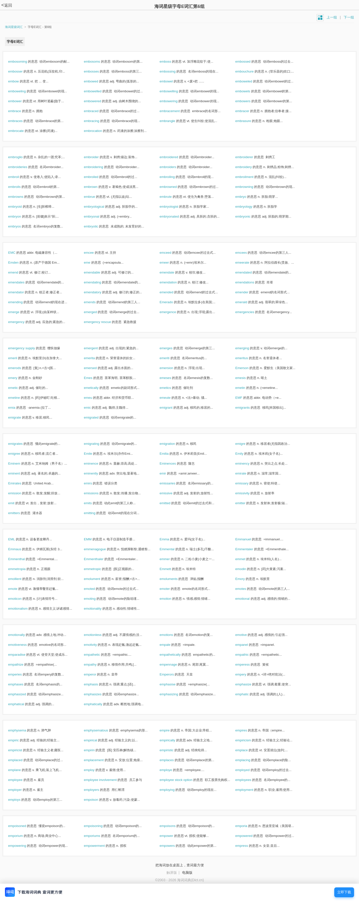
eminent (19, 473)
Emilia (169, 453)
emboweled (249, 81)
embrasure (248, 121)
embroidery (248, 167)
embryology (249, 206)
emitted (170, 503)
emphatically (98, 704)
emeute (170, 398)
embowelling (174, 91)
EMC (17, 252)
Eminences (173, 463)
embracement (175, 111)
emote (18, 589)
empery (246, 674)
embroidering (99, 167)
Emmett (171, 569)
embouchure (249, 71)
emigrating (97, 444)
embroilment (249, 177)
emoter (170, 589)
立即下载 (344, 892)
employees (248, 780)
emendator (21, 292)
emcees (246, 252)
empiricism (248, 740)
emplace (246, 750)
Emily (244, 453)
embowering (174, 101)
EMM (93, 539)
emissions (96, 493)
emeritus (247, 358)
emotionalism (23, 608)
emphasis (96, 684)
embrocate (21, 131)
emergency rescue (102, 322)
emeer (169, 262)
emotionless (98, 635)
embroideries (23, 167)
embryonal (97, 216)
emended (172, 292)
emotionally (21, 635)
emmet (245, 559)
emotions (172, 635)
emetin (245, 388)
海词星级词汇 (14, 27)
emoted (94, 589)
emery (18, 378)
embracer (247, 111)
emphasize (248, 684)
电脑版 (187, 873)
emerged (95, 312)
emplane (19, 770)
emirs (93, 483)
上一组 (332, 17)
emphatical (21, 704)
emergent (96, 348)
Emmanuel (248, 539)
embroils (19, 187)
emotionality (98, 608)
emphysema (22, 730)
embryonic (248, 216)
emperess (247, 664)
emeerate (247, 262)
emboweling (22, 91)
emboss (171, 61)
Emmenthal (21, 559)
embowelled (98, 91)
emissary (247, 483)
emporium (20, 836)
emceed (171, 252)
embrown (96, 187)
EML (16, 539)
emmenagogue (100, 549)
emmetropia (22, 569)
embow (18, 81)
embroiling (172, 177)
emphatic (247, 694)
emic (92, 407)
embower (20, 101)
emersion (172, 368)
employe (171, 770)
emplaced (20, 760)
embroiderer (249, 157)
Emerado (172, 302)
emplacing (248, 760)
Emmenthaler (99, 559)
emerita (94, 358)
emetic (18, 388)
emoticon (20, 599)
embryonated (175, 216)
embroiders (173, 167)
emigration (173, 444)
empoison (96, 799)
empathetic (97, 654)
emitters (19, 513)
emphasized (22, 694)
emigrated (96, 417)
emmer (170, 559)
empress (247, 846)
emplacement (99, 760)
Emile (93, 453)
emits (93, 503)
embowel (171, 81)
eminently (96, 473)
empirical (96, 740)
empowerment (99, 846)
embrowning (249, 187)
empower (172, 836)
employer (20, 790)
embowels (248, 91)
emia (17, 407)
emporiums (97, 836)
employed (247, 770)
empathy (95, 664)
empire (170, 730)
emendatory (98, 292)
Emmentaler (249, 549)
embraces (20, 121)
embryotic (96, 226)
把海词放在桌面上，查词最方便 (179, 865)
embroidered (174, 157)
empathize (21, 664)
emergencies (250, 312)
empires (246, 730)
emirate (246, 473)
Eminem (19, 463)
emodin (246, 569)
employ (94, 770)
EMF (244, 398)
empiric (18, 740)
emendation (173, 282)
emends (95, 302)
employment (249, 790)
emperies (20, 674)
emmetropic (98, 569)
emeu (93, 398)
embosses (96, 71)
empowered (249, 836)
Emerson (247, 368)
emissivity (247, 493)
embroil (18, 177)
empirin (94, 750)
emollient (20, 579)
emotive (246, 635)
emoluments (174, 579)
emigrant (171, 407)
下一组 (349, 17)
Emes (93, 378)
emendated (248, 272)
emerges (171, 348)
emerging (247, 348)
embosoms (97, 61)
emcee (94, 252)
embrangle (173, 121)
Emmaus (20, 549)
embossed (248, 61)
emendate (172, 272)
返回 (6, 5)
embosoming (23, 61)
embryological (99, 206)
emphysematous (101, 730)
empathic (247, 654)
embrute (171, 197)
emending (20, 302)
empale (170, 645)
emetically (96, 388)
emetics (171, 388)
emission (20, 493)
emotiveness (22, 645)
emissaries (173, 483)
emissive (171, 493)
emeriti (170, 358)
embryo (246, 197)
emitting (95, 513)
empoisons (173, 826)
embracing (97, 121)
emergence (173, 312)
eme (92, 262)
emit (16, 503)
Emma (170, 539)
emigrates (20, 444)
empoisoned (22, 826)
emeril (18, 358)
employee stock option (181, 780)
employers (97, 790)
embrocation (98, 131)
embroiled (96, 177)
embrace (20, 111)
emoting (95, 599)
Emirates (20, 483)
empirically (173, 740)
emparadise (22, 654)
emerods (20, 368)
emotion (171, 599)
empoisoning (98, 826)
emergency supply (27, 348)
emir (168, 473)
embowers (248, 101)
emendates (21, 282)
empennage (174, 664)
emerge (19, 312)
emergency (21, 322)
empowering (22, 846)
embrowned (173, 187)
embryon (20, 216)
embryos (19, 226)
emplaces (172, 760)
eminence (96, 463)
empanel (247, 645)
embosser (20, 71)
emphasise (173, 684)
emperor (95, 674)
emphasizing (174, 694)
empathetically (175, 654)
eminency (247, 463)
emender (247, 292)
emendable (97, 272)
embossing (173, 71)
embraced (96, 111)
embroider (96, 157)
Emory (245, 579)
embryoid (20, 206)
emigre (245, 444)
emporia (246, 826)
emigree (19, 453)
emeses (171, 378)
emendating (98, 282)
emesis (245, 378)
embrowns (21, 197)
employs (19, 799)
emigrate (20, 417)
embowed (96, 81)
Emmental (172, 549)
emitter (245, 503)
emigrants (247, 407)
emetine (19, 398)
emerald (246, 302)
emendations (250, 282)
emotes (246, 589)
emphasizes (98, 694)
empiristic (172, 750)
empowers (172, 846)
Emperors (172, 674)
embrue (95, 197)
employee (20, 780)
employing (172, 790)
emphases (21, 684)
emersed (95, 368)
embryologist (174, 206)
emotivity (95, 645)
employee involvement (105, 780)
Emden (18, 262)
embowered (98, 101)
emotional (247, 599)
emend (18, 272)
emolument (97, 579)
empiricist (20, 750)
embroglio (20, 157)
